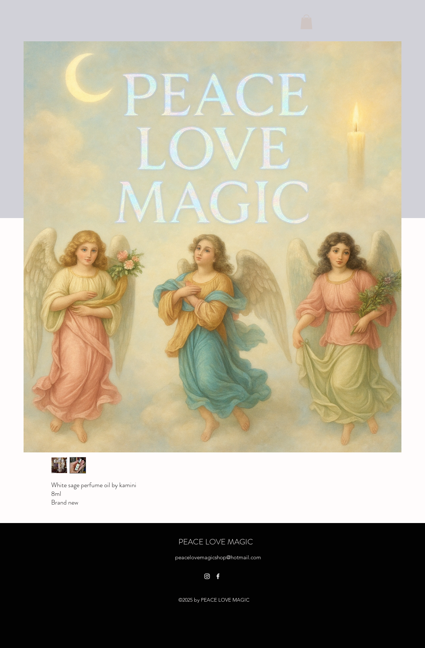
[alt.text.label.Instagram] (207, 576)
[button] (306, 21)
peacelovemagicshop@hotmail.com (218, 557)
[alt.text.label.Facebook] (218, 576)
